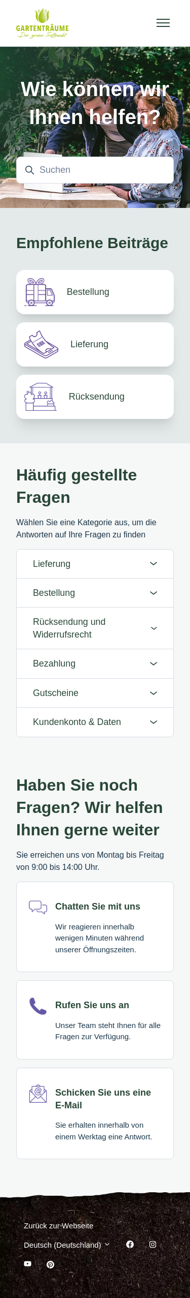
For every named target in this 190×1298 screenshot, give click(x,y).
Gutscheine (95, 693)
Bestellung (95, 593)
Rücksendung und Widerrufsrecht (95, 628)
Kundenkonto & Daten (95, 722)
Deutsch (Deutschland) (67, 1245)
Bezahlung (95, 663)
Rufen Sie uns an (92, 1005)
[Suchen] (95, 170)
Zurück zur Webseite (58, 1225)
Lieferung (95, 564)
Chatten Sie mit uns (97, 906)
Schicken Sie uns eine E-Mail (103, 1099)
